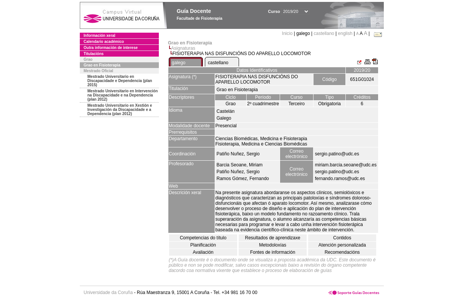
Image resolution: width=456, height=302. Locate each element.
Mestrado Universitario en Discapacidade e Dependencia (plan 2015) (119, 80)
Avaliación (203, 252)
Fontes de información (272, 252)
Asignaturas (183, 48)
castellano (324, 33)
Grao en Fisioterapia (102, 65)
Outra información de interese (111, 48)
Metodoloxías (272, 245)
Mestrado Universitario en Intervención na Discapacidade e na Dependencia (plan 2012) (122, 95)
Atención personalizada (342, 245)
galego (178, 62)
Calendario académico (104, 42)
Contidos (342, 237)
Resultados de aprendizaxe (272, 237)
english (345, 33)
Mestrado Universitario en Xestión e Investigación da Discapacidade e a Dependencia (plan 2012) (119, 109)
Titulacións (94, 54)
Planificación (203, 245)
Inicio (288, 33)
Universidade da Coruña (108, 292)
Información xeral (99, 35)
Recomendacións (342, 252)
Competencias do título (203, 237)
